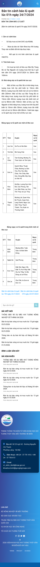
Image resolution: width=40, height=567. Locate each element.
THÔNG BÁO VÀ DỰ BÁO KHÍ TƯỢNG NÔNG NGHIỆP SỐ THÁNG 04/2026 (20, 316)
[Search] (37, 4)
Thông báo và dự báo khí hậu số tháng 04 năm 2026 (20, 336)
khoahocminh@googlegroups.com (17, 468)
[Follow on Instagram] (19, 536)
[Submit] (36, 305)
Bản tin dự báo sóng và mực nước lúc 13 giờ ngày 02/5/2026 (20, 329)
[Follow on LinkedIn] (24, 536)
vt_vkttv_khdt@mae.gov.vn (14, 465)
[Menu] (3, 3)
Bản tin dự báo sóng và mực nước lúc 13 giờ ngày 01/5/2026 (20, 343)
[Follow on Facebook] (16, 536)
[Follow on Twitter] (21, 536)
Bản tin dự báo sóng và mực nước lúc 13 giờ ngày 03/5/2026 (20, 323)
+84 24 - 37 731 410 (23, 455)
